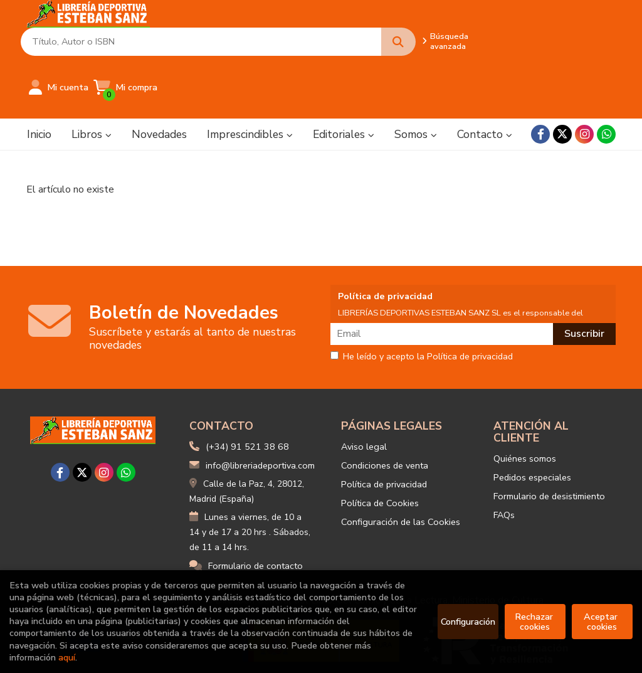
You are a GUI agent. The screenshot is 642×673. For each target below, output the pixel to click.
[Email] (442, 278)
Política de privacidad (384, 428)
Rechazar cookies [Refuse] (535, 621)
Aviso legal (364, 390)
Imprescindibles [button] (250, 78)
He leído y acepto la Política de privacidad (421, 301)
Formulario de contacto (246, 510)
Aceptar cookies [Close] (602, 621)
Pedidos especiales (532, 421)
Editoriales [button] (343, 78)
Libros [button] (91, 78)
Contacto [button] (484, 78)
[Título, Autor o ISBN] (269, 32)
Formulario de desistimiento (549, 440)
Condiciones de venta (384, 409)
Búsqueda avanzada (423, 31)
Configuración (468, 621)
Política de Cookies (380, 447)
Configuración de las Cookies (400, 466)
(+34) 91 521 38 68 (247, 390)
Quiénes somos (524, 402)
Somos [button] (415, 78)
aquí (66, 657)
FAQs (504, 459)
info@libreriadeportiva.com (252, 409)
